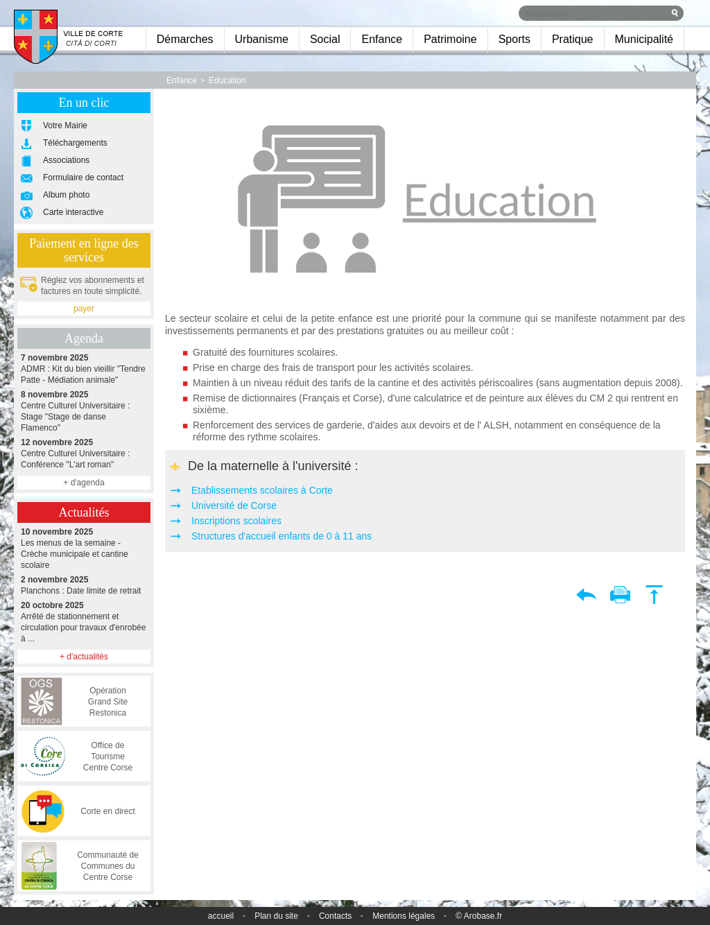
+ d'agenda (83, 482)
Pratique (573, 39)
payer (83, 308)
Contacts (335, 916)
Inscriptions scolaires (236, 520)
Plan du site (276, 916)
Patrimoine (450, 39)
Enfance (381, 39)
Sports (514, 39)
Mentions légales (403, 916)
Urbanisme (261, 39)
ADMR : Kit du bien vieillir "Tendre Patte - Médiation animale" (84, 368)
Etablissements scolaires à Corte (262, 490)
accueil (221, 916)
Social (325, 39)
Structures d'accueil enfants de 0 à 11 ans (281, 536)
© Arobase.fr (479, 916)
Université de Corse (234, 505)
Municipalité (644, 39)
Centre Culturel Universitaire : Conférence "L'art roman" (84, 453)
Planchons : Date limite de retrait (84, 585)
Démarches (185, 39)
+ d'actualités (84, 657)
